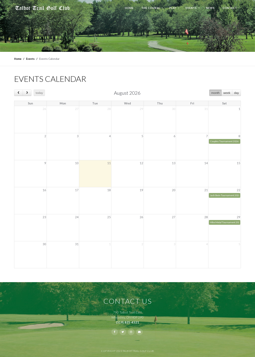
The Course (150, 8)
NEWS (210, 8)
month (215, 93)
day (236, 93)
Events (191, 8)
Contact (230, 8)
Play (172, 8)
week (226, 93)
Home (129, 8)
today (39, 93)
